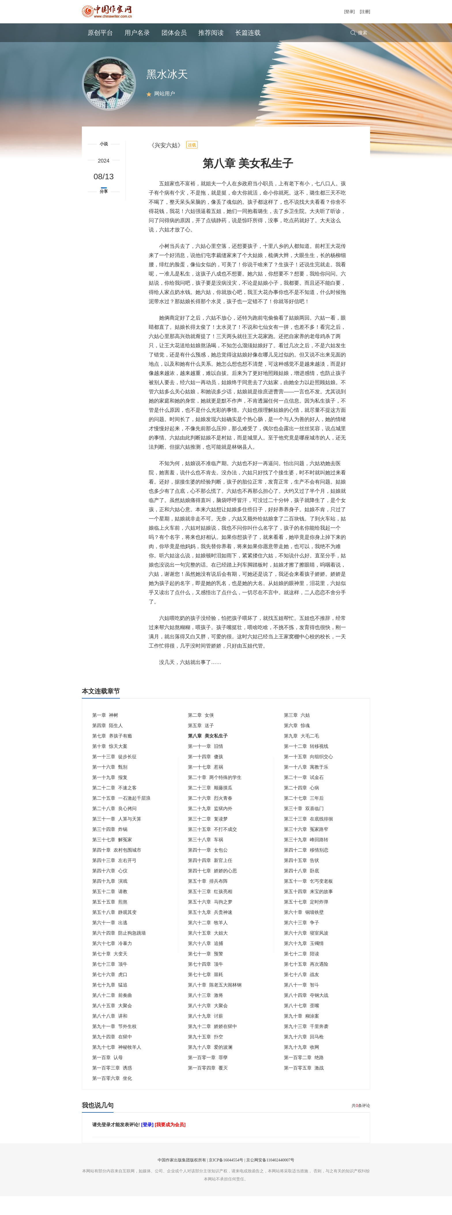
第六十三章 (301, 941)
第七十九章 (109, 1003)
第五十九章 (210, 931)
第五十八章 (114, 931)
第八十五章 (112, 1024)
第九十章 (301, 1034)
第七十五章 (306, 982)
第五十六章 (210, 920)
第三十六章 (306, 848)
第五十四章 (308, 910)
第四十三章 (114, 879)
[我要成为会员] (170, 1143)
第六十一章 (109, 941)
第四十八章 (301, 889)
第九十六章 (304, 1055)
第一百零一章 (208, 1076)
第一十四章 (205, 775)
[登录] (349, 11)
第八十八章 (109, 1034)
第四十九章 (109, 899)
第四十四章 (210, 879)
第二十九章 (210, 827)
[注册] (365, 11)
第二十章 (215, 796)
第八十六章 (208, 1024)
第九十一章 (114, 1045)
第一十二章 (306, 765)
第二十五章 (121, 816)
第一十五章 (308, 775)
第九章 (301, 754)
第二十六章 (210, 816)
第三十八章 (205, 858)
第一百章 (107, 1076)
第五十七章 (306, 920)
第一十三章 (114, 775)
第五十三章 (210, 910)
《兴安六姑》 (166, 164)
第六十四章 (119, 951)
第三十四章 (109, 848)
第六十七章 (112, 962)
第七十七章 (205, 993)
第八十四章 (306, 1014)
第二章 (201, 733)
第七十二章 (301, 972)
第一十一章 (205, 765)
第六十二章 (208, 941)
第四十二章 (306, 868)
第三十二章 (208, 837)
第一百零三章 (112, 1086)
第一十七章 (205, 785)
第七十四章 (205, 982)
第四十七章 (212, 889)
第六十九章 (304, 962)
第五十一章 (308, 899)
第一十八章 (306, 785)
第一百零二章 (304, 1076)
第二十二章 (114, 806)
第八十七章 (301, 1024)
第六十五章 (208, 951)
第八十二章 (112, 1014)
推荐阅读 (211, 32)
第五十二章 (109, 910)
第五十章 (208, 899)
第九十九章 (301, 1065)
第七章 (112, 754)
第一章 (105, 733)
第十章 (109, 765)
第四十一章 (208, 868)
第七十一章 (205, 972)
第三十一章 (116, 837)
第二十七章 (304, 816)
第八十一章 (301, 1003)
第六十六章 (306, 951)
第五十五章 (109, 920)
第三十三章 (308, 837)
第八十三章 (205, 1014)
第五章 (201, 744)
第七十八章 (301, 993)
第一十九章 (109, 796)
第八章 (208, 754)
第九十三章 (306, 1045)
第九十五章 (205, 1055)
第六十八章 (205, 962)
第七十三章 (109, 982)
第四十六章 (109, 889)
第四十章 (116, 868)
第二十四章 (301, 806)
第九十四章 (112, 1055)
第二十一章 (304, 796)
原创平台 (100, 32)
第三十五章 (212, 848)
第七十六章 (109, 993)
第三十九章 (306, 858)
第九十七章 (116, 1065)
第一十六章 (109, 785)
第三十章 (304, 827)
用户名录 (137, 32)
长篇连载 (248, 32)
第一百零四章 (208, 1086)
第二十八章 (114, 827)
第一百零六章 (112, 1097)
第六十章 (304, 931)
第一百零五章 (304, 1086)
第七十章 (109, 972)
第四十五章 (301, 879)
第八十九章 (205, 1034)
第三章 (297, 733)
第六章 (297, 744)
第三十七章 (112, 858)
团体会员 (174, 32)
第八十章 (215, 1003)
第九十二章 (212, 1045)
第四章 (107, 744)
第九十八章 (210, 1065)
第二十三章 (210, 806)
